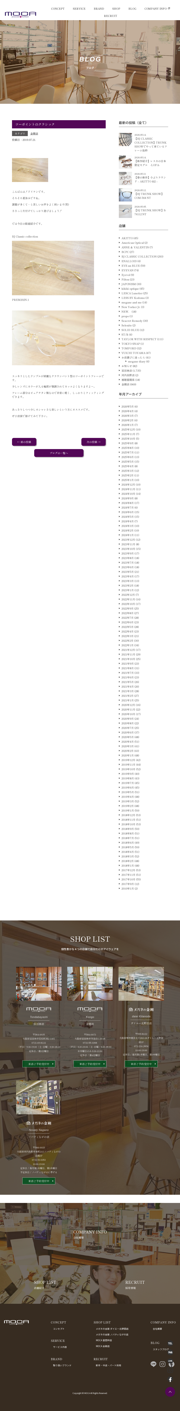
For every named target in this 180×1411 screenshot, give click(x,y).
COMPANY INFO (155, 8)
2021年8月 (127, 681)
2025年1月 (127, 493)
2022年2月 (127, 654)
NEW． (126, 325)
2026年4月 (127, 424)
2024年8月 (127, 516)
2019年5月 (127, 805)
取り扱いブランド (62, 1365)
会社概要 (157, 1328)
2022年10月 (128, 617)
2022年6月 (127, 635)
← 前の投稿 (24, 442)
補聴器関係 (128, 393)
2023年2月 (127, 599)
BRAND (99, 8)
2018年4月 (127, 865)
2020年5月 (127, 750)
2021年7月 (127, 686)
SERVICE (79, 8)
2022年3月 (127, 649)
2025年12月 (128, 443)
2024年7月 (127, 521)
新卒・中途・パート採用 (108, 1365)
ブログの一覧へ (59, 453)
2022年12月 (128, 608)
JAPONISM (128, 297)
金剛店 (34, 133)
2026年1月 (127, 438)
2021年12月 (128, 663)
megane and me (131, 316)
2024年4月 (127, 534)
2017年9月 (127, 897)
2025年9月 (127, 456)
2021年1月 (127, 714)
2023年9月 (127, 567)
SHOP (116, 8)
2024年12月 (128, 498)
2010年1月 (127, 902)
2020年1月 (127, 769)
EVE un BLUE (130, 279)
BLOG (132, 8)
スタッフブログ (161, 1349)
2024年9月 (127, 512)
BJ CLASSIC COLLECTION (139, 270)
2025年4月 (127, 479)
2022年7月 (127, 631)
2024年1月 (127, 548)
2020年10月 (128, 727)
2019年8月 (127, 792)
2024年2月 (127, 544)
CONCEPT (58, 8)
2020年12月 (128, 718)
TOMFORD (128, 361)
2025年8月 (127, 461)
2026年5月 (127, 420)
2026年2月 (127, 433)
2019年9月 (127, 787)
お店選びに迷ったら (133, 371)
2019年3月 (127, 814)
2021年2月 (127, 709)
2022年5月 (127, 640)
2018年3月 (127, 870)
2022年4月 (127, 645)
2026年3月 (127, 429)
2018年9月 (127, 842)
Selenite (126, 339)
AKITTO (127, 251)
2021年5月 (127, 695)
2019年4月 (127, 810)
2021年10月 (128, 672)
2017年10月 (128, 893)
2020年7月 (127, 741)
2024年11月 (128, 502)
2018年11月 (128, 833)
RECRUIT (110, 16)
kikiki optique (130, 302)
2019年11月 (128, 778)
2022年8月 (127, 626)
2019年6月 (127, 801)
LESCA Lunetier (132, 306)
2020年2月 (127, 764)
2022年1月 (127, 658)
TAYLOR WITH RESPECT (138, 352)
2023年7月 (127, 576)
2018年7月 (127, 851)
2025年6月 (127, 470)
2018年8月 (127, 847)
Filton (125, 293)
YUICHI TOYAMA (133, 366)
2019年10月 (128, 782)
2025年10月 (128, 452)
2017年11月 (128, 888)
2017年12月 (128, 883)
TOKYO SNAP (130, 357)
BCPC (125, 265)
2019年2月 (127, 819)
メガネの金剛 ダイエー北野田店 (112, 1328)
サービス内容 (60, 1347)
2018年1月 (127, 879)
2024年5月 (127, 530)
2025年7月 (127, 466)
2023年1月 (127, 603)
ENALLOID (129, 274)
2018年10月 (128, 837)
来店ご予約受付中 (38, 1077)
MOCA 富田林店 (104, 1340)
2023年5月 (127, 585)
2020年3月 (127, 759)
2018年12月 (128, 828)
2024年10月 (128, 507)
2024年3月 (127, 539)
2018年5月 (127, 860)
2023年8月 (127, 571)
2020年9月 (127, 732)
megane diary (136, 375)
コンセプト (59, 1328)
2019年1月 (127, 824)
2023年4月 (127, 590)
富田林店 (126, 384)
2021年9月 (127, 677)
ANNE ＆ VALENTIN (135, 260)
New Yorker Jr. (130, 320)
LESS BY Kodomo (133, 311)
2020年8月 (127, 736)
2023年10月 (128, 562)
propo (125, 329)
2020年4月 (127, 755)
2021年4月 (127, 700)
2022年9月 (127, 622)
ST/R (124, 348)
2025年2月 (127, 489)
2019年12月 (128, 773)
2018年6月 (127, 856)
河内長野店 (128, 388)
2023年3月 (127, 594)
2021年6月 (127, 691)
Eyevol (125, 288)
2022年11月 (128, 613)
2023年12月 (128, 553)
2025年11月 (128, 447)
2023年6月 (127, 580)
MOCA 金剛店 (103, 1346)
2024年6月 (127, 525)
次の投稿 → (93, 442)
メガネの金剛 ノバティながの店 (112, 1334)
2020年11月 (128, 723)
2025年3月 (127, 484)
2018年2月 (127, 874)
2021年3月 (127, 704)
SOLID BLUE (130, 343)
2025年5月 (127, 475)
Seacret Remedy (132, 334)
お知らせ (126, 379)
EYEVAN (127, 283)
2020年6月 (127, 746)
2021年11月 (128, 668)
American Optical (132, 256)
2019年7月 (127, 796)
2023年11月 (128, 557)
